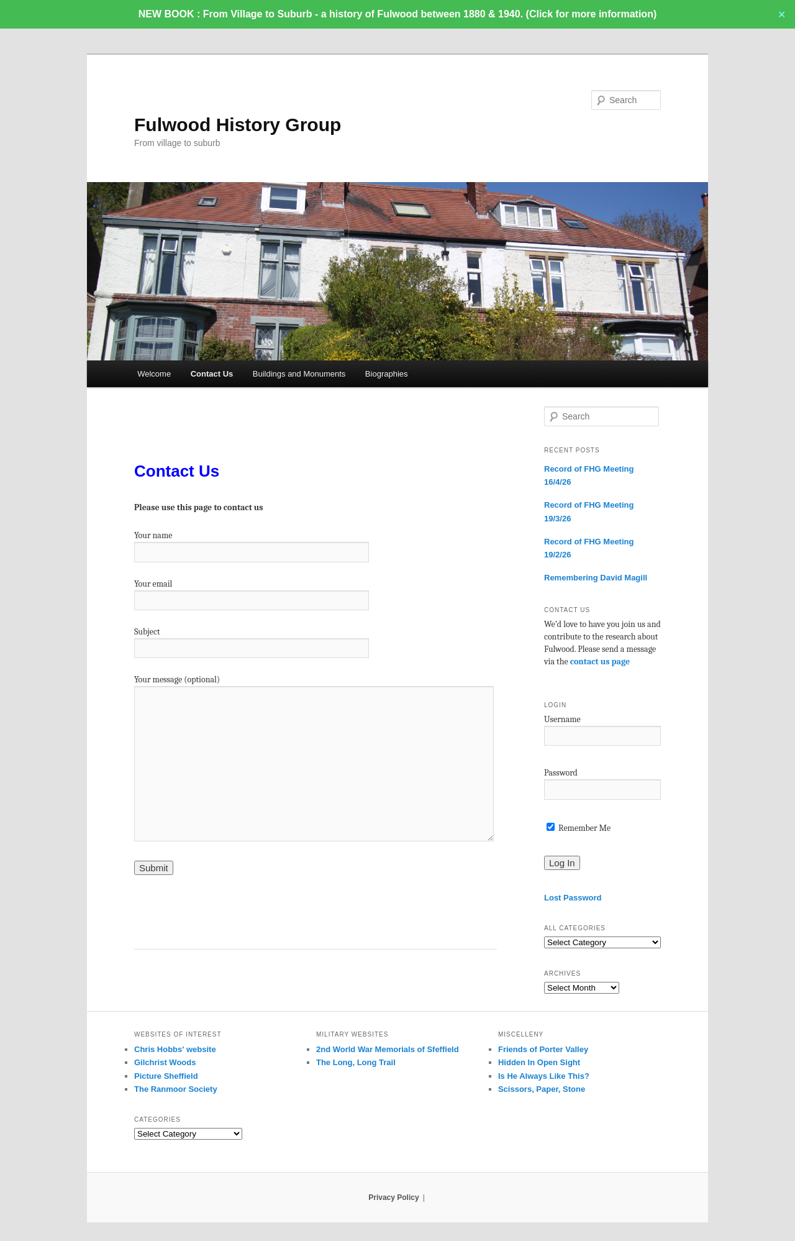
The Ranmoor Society (175, 1089)
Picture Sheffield (166, 1076)
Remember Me (579, 828)
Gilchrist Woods (165, 1062)
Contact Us (212, 373)
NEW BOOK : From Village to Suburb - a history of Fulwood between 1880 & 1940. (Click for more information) (397, 14)
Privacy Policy (393, 1197)
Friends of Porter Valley (543, 1049)
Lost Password (572, 897)
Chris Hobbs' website (175, 1049)
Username (562, 719)
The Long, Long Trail (356, 1062)
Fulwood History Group (237, 124)
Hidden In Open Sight (539, 1062)
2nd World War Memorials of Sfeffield (387, 1049)
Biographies (386, 373)
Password (561, 772)
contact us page (600, 661)
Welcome (154, 373)
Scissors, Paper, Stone (541, 1089)
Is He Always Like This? (543, 1076)
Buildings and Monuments (299, 373)
